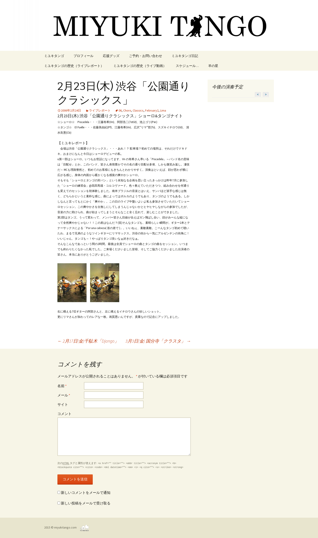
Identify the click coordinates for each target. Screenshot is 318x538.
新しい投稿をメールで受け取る (85, 503)
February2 (152, 110)
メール (63, 395)
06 (120, 110)
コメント (64, 413)
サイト (62, 404)
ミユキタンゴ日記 (185, 56)
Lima (163, 110)
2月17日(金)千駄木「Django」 (88, 341)
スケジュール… (187, 66)
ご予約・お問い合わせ (145, 56)
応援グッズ (111, 56)
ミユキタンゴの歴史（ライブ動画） (139, 66)
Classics (138, 110)
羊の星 (213, 66)
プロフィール (83, 56)
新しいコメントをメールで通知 (85, 492)
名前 (62, 386)
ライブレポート (100, 110)
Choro (127, 110)
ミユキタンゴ (54, 56)
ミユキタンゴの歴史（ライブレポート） (74, 66)
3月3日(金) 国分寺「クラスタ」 (158, 341)
